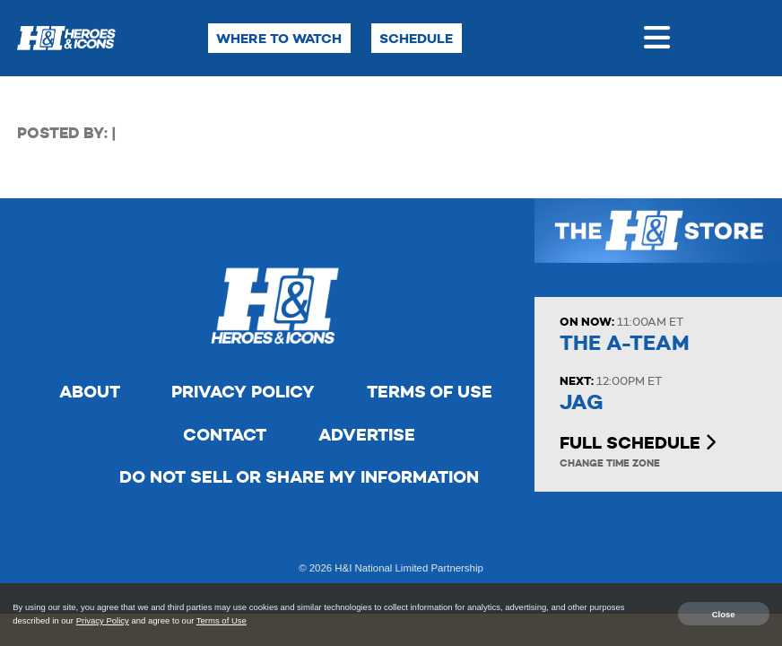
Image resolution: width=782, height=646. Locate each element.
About (89, 391)
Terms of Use (429, 391)
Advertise (366, 434)
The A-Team (625, 343)
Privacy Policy (243, 391)
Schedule (416, 38)
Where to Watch (279, 38)
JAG (582, 402)
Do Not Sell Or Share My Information (299, 477)
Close (723, 613)
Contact (224, 434)
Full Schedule (638, 443)
